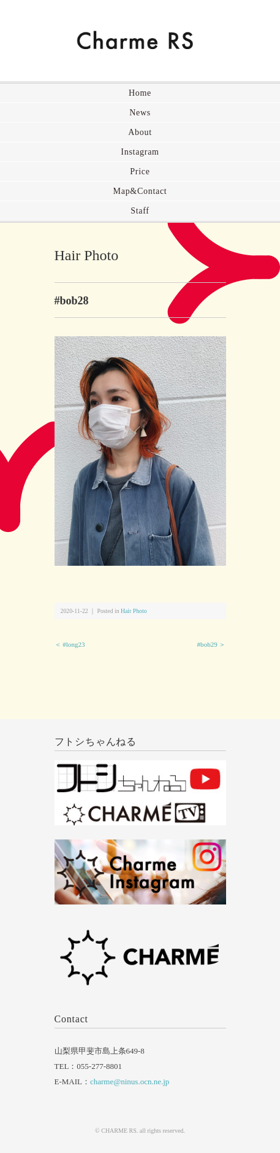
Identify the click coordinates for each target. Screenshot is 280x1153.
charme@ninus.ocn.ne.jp (129, 1081)
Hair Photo (87, 255)
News (140, 112)
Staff (140, 210)
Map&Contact (140, 191)
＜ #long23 (70, 644)
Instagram (140, 151)
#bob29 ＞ (211, 644)
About (140, 132)
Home (140, 93)
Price (139, 171)
